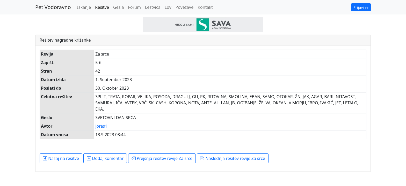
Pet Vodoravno (53, 7)
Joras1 (101, 126)
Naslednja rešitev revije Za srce (232, 158)
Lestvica (153, 7)
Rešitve (102, 7)
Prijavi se (360, 7)
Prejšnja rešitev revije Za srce (162, 158)
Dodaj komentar (105, 158)
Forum (134, 7)
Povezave (185, 7)
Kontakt (205, 7)
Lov (168, 7)
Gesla (118, 7)
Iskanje (84, 7)
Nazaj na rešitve (61, 158)
